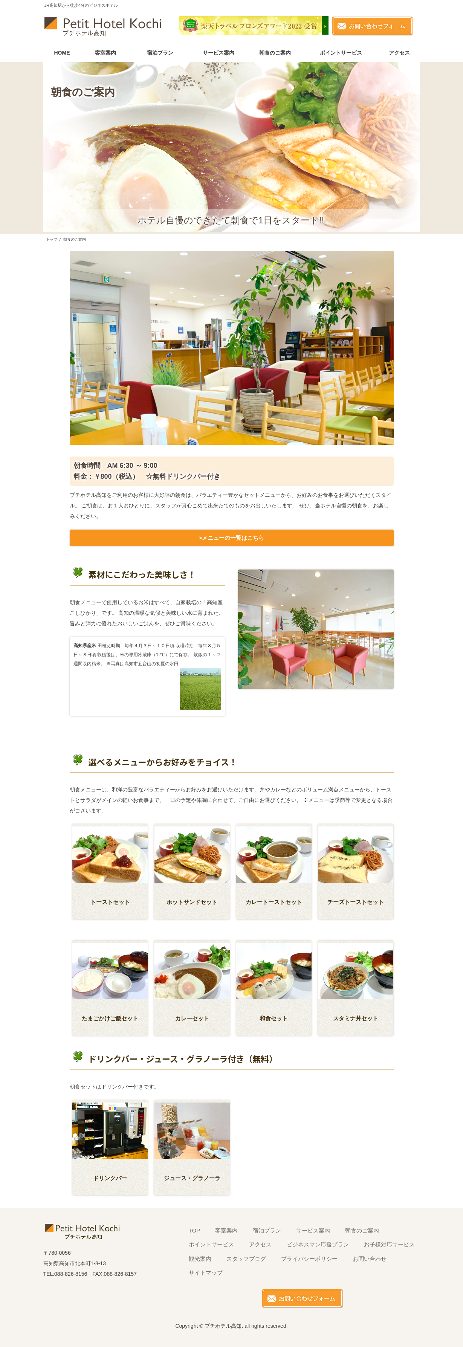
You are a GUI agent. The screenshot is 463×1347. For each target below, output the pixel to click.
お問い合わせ (370, 1258)
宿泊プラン (160, 53)
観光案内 (200, 1258)
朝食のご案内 (275, 53)
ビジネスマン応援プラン (318, 1244)
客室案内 (105, 53)
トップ (51, 239)
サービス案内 (218, 53)
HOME (62, 53)
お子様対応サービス (389, 1244)
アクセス (399, 53)
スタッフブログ (246, 1258)
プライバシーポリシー (309, 1258)
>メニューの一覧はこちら (231, 538)
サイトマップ (206, 1272)
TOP (194, 1230)
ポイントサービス (341, 53)
